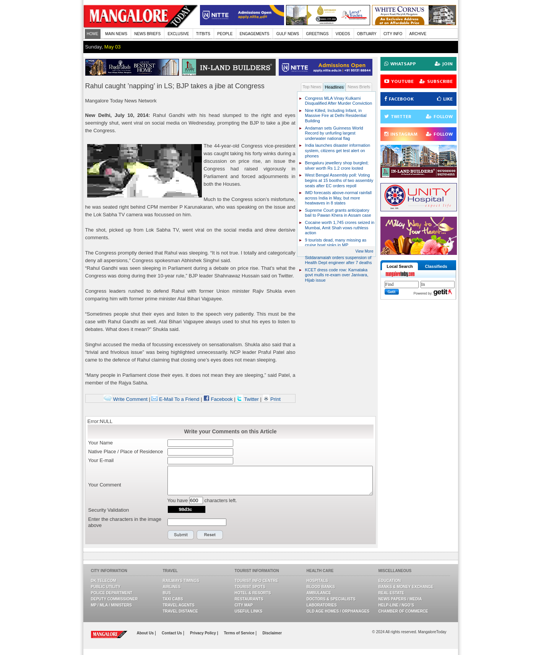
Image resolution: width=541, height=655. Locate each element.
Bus (167, 593)
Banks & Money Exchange (406, 587)
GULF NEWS (287, 34)
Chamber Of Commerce (403, 611)
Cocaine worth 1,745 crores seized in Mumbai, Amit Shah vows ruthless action (340, 227)
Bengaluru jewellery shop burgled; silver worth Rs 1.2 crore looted (337, 165)
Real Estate (392, 593)
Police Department (112, 593)
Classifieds (436, 266)
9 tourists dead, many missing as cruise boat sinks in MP (336, 243)
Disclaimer (272, 633)
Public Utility (106, 587)
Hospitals (317, 581)
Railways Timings (181, 581)
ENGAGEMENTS (255, 34)
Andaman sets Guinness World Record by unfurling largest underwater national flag (334, 133)
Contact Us (172, 633)
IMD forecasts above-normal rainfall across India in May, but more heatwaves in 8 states (338, 197)
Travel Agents (179, 605)
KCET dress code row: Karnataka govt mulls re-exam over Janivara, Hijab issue (337, 275)
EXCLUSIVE (178, 34)
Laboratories (322, 605)
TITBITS (203, 34)
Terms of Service (239, 633)
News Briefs (359, 86)
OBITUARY (367, 34)
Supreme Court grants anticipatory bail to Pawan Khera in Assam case (338, 213)
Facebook (218, 399)
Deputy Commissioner (114, 599)
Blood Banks (321, 587)
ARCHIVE (417, 34)
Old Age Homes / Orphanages (338, 611)
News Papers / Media (400, 599)
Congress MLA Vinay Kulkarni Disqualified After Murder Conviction (338, 101)
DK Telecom (103, 581)
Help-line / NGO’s (396, 605)
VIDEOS (343, 34)
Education (390, 581)
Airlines (172, 587)
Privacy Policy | (204, 633)
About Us (146, 633)
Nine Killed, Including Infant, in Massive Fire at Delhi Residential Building (336, 115)
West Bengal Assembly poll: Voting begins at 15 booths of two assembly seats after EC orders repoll (339, 180)
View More (364, 251)
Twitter (248, 399)
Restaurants (249, 599)
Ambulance (319, 593)
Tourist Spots (250, 587)
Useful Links (249, 611)
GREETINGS (317, 34)
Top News (312, 86)
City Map (244, 605)
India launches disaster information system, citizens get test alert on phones (337, 150)
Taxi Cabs (173, 599)
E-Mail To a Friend (175, 399)
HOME (92, 34)
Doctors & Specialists (331, 599)
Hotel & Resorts (253, 593)
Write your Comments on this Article (230, 431)
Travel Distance (180, 611)
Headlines (334, 87)
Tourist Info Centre (256, 581)
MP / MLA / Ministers (111, 605)
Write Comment (126, 399)
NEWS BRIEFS (147, 34)
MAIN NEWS (116, 34)
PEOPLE (224, 34)
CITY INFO (392, 34)
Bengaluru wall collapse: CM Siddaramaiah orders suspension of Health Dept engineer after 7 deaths (338, 257)
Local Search (400, 266)
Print (272, 399)
